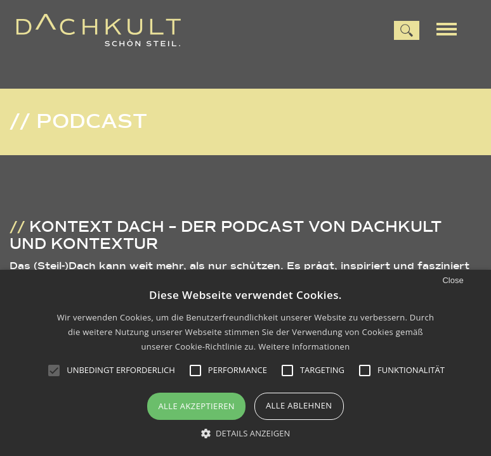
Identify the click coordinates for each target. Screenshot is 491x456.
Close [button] (452, 280)
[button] (246, 433)
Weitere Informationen (304, 346)
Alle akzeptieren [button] (196, 406)
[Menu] (451, 28)
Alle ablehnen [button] (299, 405)
